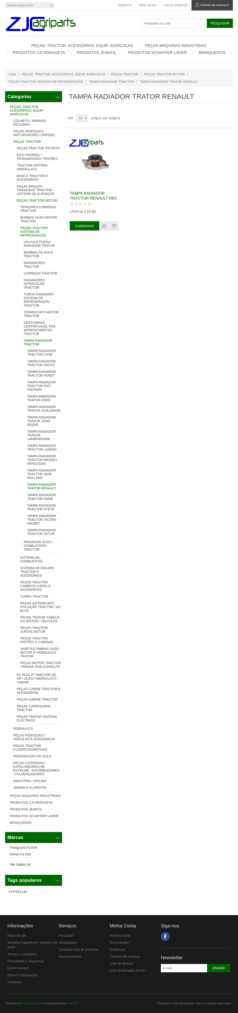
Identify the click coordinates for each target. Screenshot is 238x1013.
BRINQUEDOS (212, 52)
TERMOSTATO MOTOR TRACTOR (41, 314)
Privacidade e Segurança (25, 961)
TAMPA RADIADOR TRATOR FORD (41, 398)
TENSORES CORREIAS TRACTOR (38, 209)
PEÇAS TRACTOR (125, 74)
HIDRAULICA (23, 728)
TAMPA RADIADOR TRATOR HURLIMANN (43, 408)
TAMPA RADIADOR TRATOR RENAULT (41, 486)
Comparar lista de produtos (78, 949)
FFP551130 (18, 892)
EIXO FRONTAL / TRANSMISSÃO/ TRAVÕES (37, 156)
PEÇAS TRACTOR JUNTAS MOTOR (34, 629)
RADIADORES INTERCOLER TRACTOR (34, 283)
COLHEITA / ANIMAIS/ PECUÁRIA (29, 122)
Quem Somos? (18, 968)
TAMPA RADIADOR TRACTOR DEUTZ (41, 363)
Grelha (220, 118)
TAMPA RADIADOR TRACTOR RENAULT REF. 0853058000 (94, 198)
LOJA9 (72, 1003)
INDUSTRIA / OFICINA (29, 781)
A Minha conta (120, 935)
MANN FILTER (20, 854)
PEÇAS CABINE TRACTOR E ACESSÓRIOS (38, 691)
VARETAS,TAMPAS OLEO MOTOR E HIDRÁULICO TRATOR (39, 652)
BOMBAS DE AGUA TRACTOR (38, 254)
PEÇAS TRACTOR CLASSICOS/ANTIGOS (30, 747)
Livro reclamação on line (127, 970)
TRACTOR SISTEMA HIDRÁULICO (32, 167)
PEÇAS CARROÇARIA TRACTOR (33, 708)
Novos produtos (70, 956)
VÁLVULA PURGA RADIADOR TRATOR (39, 243)
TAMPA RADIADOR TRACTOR (111, 82)
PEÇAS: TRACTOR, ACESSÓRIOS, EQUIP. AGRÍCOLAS (82, 45)
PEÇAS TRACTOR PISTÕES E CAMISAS (36, 640)
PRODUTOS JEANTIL (96, 52)
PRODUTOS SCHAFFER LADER (157, 52)
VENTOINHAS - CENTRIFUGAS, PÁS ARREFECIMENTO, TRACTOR (39, 328)
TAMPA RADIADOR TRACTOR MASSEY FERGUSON (42, 459)
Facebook (165, 936)
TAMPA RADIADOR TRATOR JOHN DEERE (41, 421)
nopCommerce (31, 1003)
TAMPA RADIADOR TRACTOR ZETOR (41, 532)
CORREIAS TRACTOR (40, 273)
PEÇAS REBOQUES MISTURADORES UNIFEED (34, 133)
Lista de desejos (121, 963)
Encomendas (119, 942)
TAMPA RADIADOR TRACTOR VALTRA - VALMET (42, 519)
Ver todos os (20, 864)
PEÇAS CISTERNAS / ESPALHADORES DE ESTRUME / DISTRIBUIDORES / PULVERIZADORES (36, 768)
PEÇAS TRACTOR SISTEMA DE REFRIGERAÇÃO (46, 82)
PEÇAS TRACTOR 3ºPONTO (38, 148)
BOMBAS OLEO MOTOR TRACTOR (38, 219)
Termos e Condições (22, 954)
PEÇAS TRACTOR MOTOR (164, 74)
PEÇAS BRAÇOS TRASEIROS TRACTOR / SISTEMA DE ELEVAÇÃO (35, 190)
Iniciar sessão (147, 5)
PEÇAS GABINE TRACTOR (37, 699)
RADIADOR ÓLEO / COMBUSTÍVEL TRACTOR (38, 545)
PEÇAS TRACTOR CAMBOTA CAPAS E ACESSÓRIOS (35, 586)
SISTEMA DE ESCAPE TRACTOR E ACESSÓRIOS (37, 571)
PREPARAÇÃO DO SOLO (32, 756)
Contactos (14, 982)
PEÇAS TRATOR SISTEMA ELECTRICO (37, 718)
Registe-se (124, 5)
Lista (229, 118)
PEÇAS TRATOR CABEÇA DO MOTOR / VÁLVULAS (39, 619)
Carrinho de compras (125, 956)
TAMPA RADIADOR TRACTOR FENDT (41, 373)
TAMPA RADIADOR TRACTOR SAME (41, 497)
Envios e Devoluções (22, 975)
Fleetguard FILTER (23, 847)
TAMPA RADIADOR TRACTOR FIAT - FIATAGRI (41, 385)
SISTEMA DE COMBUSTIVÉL (31, 559)
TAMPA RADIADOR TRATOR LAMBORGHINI (41, 435)
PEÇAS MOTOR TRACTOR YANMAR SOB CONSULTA (40, 665)
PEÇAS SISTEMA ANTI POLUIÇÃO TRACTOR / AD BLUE (40, 606)
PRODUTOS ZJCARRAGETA (39, 52)
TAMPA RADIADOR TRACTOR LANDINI (42, 447)
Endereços (117, 949)
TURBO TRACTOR (34, 596)
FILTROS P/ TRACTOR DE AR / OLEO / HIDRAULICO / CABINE (37, 678)
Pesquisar (66, 935)
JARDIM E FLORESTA (29, 787)
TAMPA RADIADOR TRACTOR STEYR (41, 507)
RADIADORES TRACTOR (34, 264)
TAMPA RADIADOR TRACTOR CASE (41, 352)
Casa (12, 74)
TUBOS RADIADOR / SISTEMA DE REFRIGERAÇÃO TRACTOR (39, 299)
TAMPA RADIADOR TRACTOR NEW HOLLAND (41, 474)
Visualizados (68, 942)
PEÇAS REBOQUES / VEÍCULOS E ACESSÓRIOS (34, 737)
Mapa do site (16, 935)
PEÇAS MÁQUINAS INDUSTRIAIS (175, 45)
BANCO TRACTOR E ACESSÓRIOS (32, 177)
